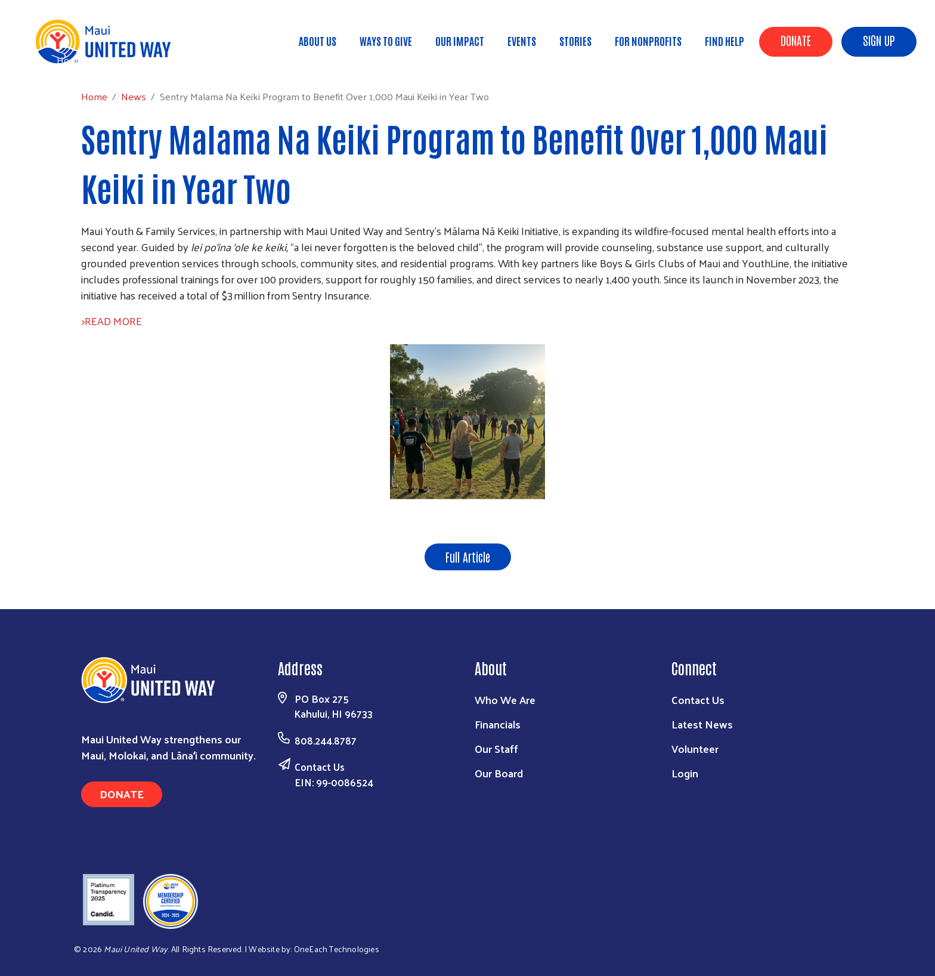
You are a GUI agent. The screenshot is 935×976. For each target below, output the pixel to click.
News (109, 60)
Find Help (724, 40)
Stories (575, 40)
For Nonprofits (648, 40)
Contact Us (320, 767)
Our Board (499, 773)
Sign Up (879, 40)
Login (684, 773)
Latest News (702, 724)
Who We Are (505, 699)
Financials (498, 724)
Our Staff (496, 748)
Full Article (467, 556)
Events (521, 40)
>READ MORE (111, 321)
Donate (796, 40)
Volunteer (695, 748)
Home (70, 59)
